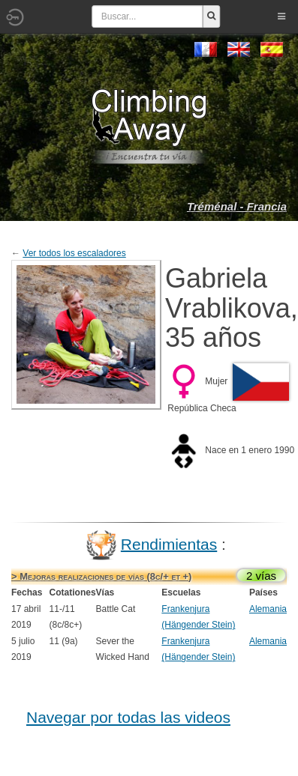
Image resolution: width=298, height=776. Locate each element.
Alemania (268, 609)
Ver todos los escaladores (74, 253)
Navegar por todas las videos (128, 717)
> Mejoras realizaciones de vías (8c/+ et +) (101, 576)
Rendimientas (169, 543)
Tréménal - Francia (237, 206)
